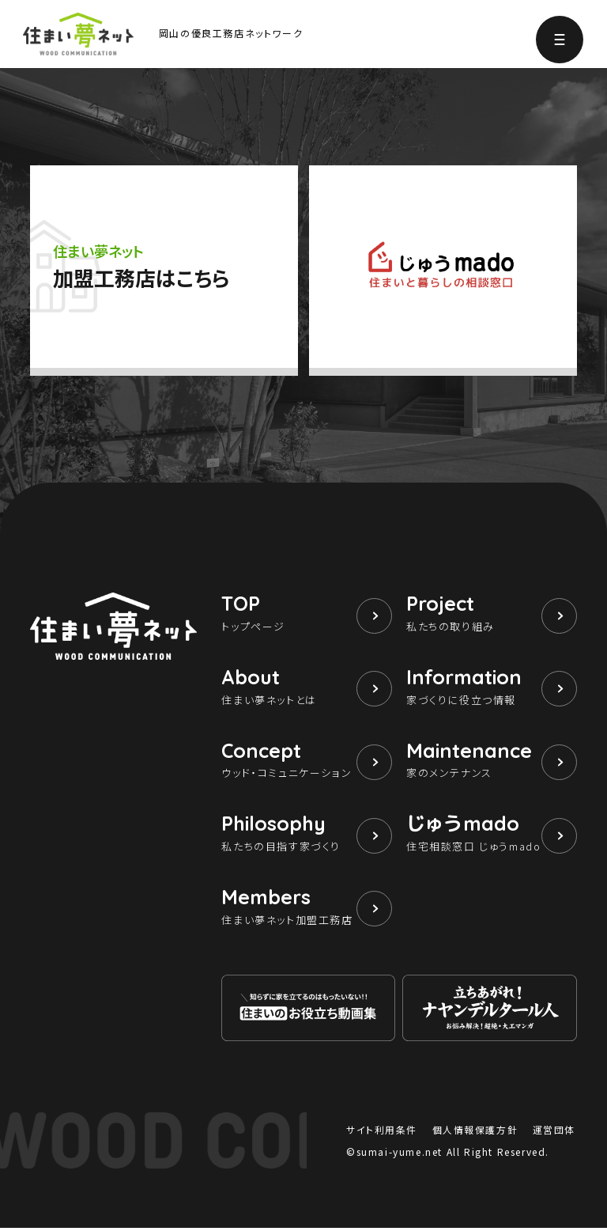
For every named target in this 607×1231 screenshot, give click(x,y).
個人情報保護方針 (475, 1132)
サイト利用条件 (381, 1132)
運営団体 (554, 1132)
